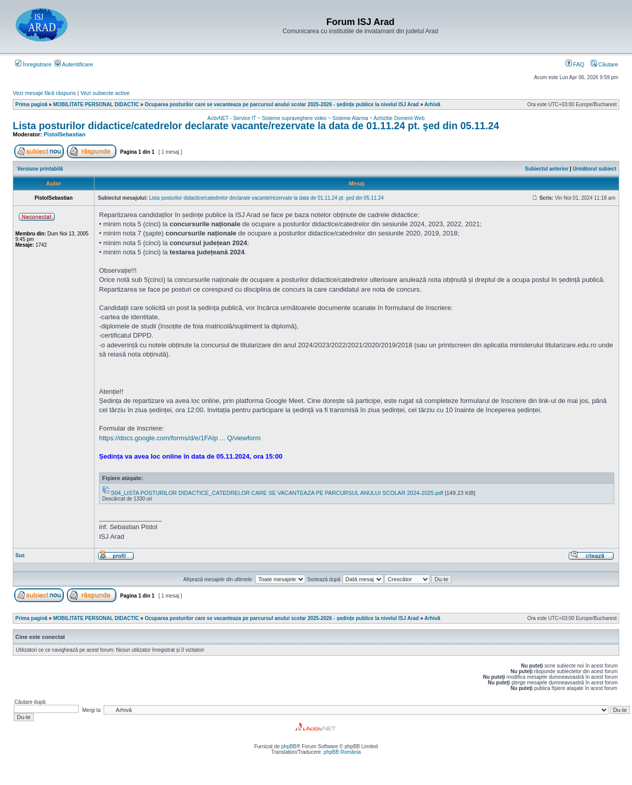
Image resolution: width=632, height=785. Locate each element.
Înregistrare (33, 64)
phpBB (289, 746)
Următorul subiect (595, 169)
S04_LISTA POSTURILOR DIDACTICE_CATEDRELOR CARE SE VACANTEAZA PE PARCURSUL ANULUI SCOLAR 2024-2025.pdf (277, 493)
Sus (20, 555)
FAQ (575, 64)
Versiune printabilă (40, 169)
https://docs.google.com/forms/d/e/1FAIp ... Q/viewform (179, 438)
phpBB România (342, 752)
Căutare (604, 64)
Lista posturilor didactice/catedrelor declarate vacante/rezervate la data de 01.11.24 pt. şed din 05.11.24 (256, 125)
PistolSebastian (65, 134)
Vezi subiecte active (105, 93)
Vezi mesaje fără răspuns (44, 93)
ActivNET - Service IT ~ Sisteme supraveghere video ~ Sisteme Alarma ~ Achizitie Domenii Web (315, 118)
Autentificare (74, 64)
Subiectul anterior (546, 169)
